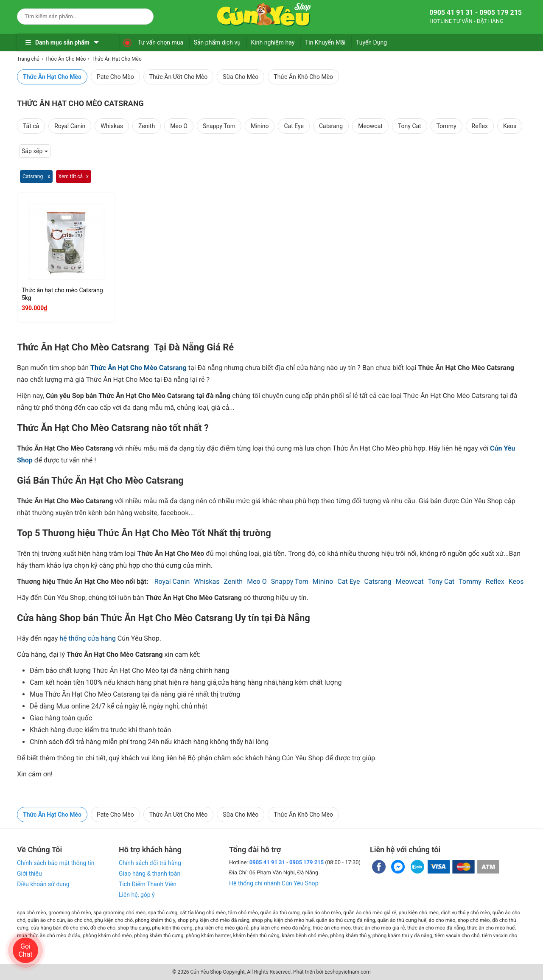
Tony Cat (409, 126)
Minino (260, 126)
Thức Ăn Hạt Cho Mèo (52, 76)
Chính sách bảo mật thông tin (56, 863)
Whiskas (112, 126)
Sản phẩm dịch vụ (217, 42)
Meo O (179, 126)
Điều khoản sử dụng (43, 884)
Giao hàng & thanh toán (149, 873)
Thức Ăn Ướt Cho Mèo (178, 76)
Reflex (480, 126)
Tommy (446, 126)
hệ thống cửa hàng (87, 638)
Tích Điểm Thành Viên (147, 884)
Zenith (146, 126)
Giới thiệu (29, 873)
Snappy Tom (219, 126)
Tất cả (31, 126)
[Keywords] (76, 16)
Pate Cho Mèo (115, 76)
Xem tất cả (71, 176)
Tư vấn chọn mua (160, 42)
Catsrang (331, 126)
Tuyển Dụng (371, 42)
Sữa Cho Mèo (240, 76)
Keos (509, 126)
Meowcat (370, 126)
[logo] (264, 15)
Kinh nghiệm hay (273, 42)
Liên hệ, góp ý (137, 894)
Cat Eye (294, 126)
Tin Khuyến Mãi (325, 42)
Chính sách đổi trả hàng (150, 863)
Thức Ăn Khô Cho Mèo (303, 76)
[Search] (141, 15)
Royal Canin (69, 126)
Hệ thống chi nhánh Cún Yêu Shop (274, 883)
